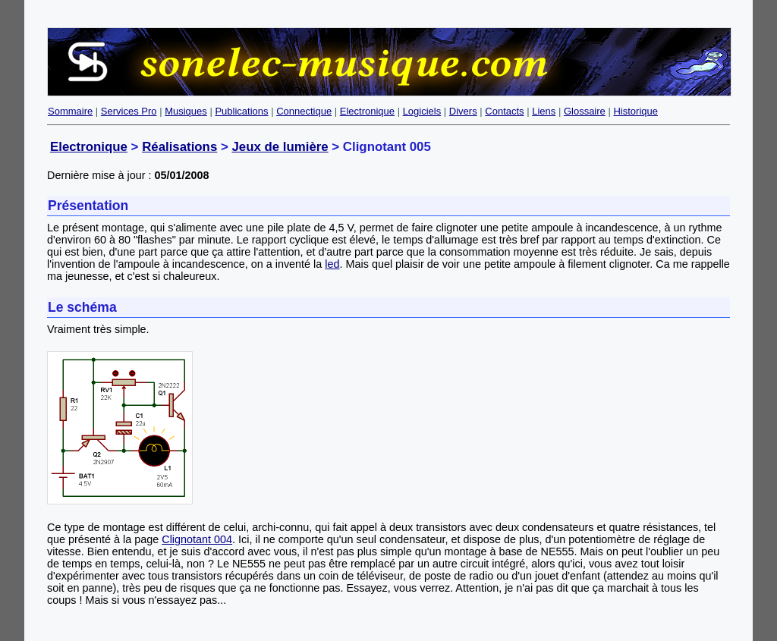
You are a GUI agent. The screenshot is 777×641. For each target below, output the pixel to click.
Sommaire (70, 111)
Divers (463, 111)
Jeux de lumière (279, 147)
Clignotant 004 (197, 539)
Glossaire (585, 111)
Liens (543, 111)
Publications (241, 111)
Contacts (504, 111)
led (332, 264)
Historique (635, 111)
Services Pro (129, 111)
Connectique (304, 111)
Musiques (186, 111)
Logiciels (422, 111)
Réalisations (179, 147)
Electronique (367, 111)
